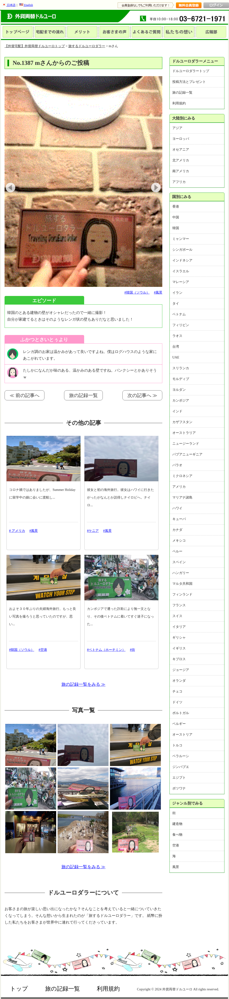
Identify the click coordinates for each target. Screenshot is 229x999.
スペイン (179, 562)
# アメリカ (17, 531)
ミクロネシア (182, 476)
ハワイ (177, 508)
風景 (175, 867)
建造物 (177, 824)
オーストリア (182, 734)
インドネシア (182, 260)
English (26, 5)
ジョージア (180, 670)
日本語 (9, 5)
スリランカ (180, 368)
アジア (177, 128)
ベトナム (179, 314)
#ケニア (93, 531)
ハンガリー (180, 573)
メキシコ (179, 540)
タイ (175, 303)
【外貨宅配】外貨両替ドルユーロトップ (35, 46)
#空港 (43, 650)
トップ (19, 989)
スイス (177, 616)
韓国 (175, 228)
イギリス (179, 648)
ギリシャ (179, 637)
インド (177, 411)
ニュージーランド (185, 443)
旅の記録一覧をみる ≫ (83, 684)
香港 (175, 206)
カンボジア (180, 400)
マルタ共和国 (182, 583)
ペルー (177, 551)
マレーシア (180, 282)
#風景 (158, 292)
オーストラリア (184, 433)
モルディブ (180, 379)
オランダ (179, 680)
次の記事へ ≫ (142, 395)
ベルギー (179, 724)
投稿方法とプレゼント (189, 82)
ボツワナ (179, 788)
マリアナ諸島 (182, 497)
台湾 (175, 346)
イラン (177, 293)
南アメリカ (180, 171)
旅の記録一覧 (83, 395)
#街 (132, 650)
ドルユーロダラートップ (190, 71)
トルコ (177, 745)
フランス (179, 605)
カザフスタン (182, 422)
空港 (175, 845)
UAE (175, 357)
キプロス (179, 659)
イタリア (179, 627)
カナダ (177, 530)
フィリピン (180, 325)
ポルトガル (180, 713)
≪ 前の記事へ (24, 395)
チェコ (177, 691)
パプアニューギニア (187, 454)
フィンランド (182, 594)
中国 (175, 217)
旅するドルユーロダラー (86, 46)
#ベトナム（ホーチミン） (106, 650)
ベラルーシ (180, 756)
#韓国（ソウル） (137, 292)
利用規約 (179, 103)
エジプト (179, 777)
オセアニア (180, 149)
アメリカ (179, 486)
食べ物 (177, 834)
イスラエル (180, 271)
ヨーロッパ (180, 139)
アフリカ (179, 182)
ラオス (177, 336)
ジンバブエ (180, 767)
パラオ (177, 465)
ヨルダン (179, 390)
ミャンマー (180, 239)
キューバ (179, 519)
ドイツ (177, 702)
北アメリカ (180, 160)
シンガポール (182, 249)
